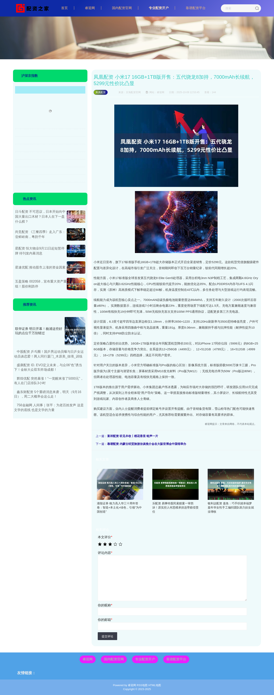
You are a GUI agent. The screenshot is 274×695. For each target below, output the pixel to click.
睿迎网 (90, 8)
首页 (64, 8)
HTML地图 (154, 685)
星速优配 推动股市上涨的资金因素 (40, 267)
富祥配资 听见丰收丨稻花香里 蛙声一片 (132, 436)
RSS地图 (142, 685)
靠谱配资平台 (196, 8)
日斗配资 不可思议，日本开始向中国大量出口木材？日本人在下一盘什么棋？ (40, 216)
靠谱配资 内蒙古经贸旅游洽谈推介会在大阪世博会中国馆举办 (146, 444)
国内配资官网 (122, 8)
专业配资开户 (159, 8)
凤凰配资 (101, 92)
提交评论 (107, 636)
